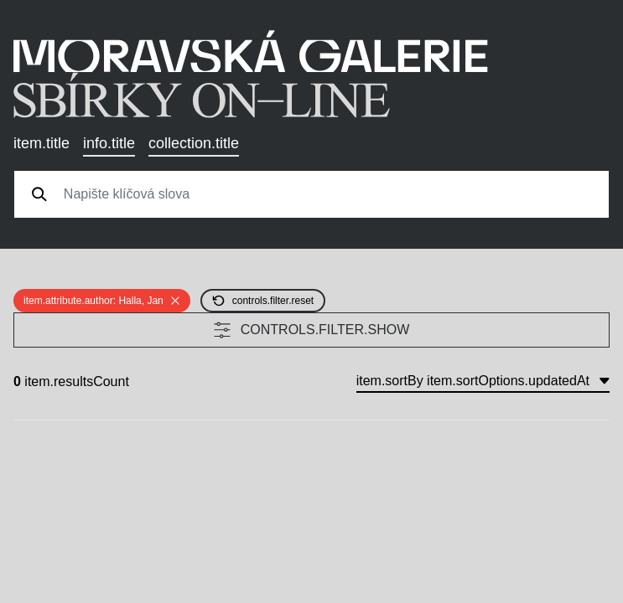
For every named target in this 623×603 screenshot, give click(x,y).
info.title (109, 143)
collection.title (193, 143)
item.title (41, 143)
